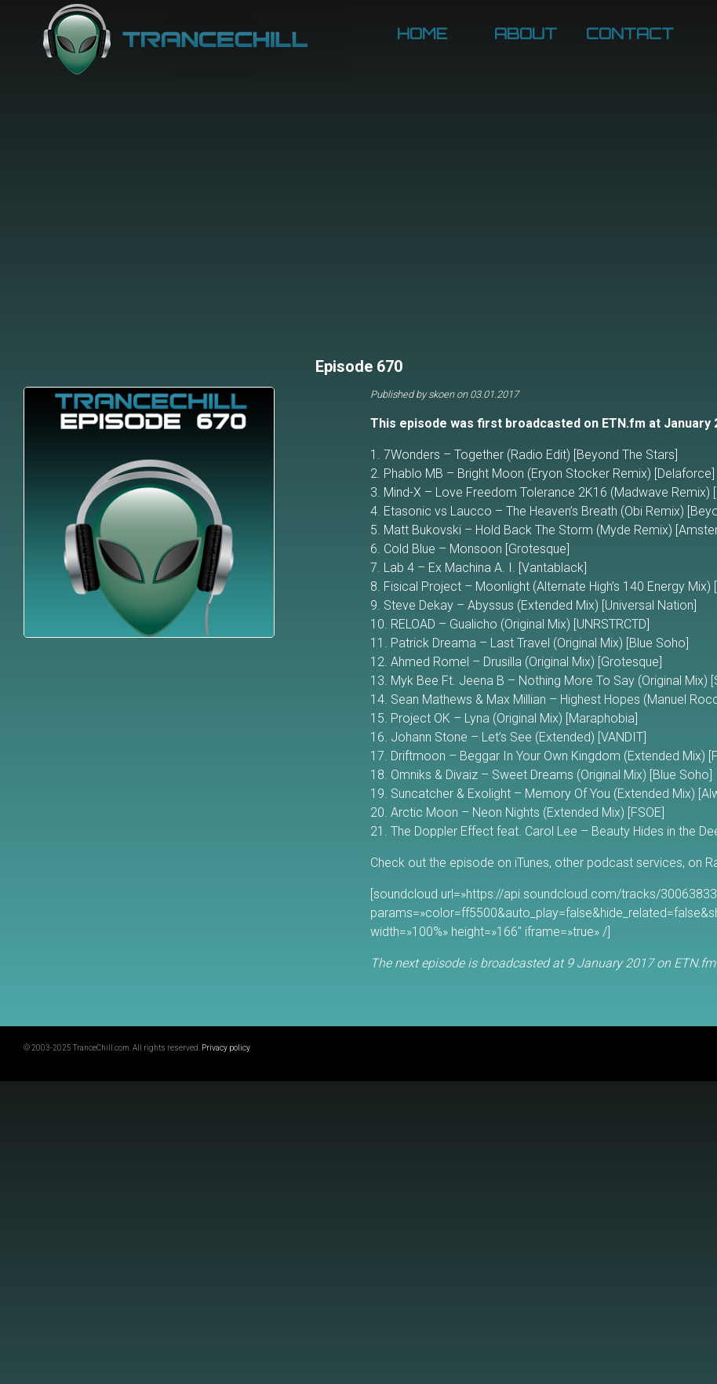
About (525, 33)
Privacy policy (226, 1047)
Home (422, 33)
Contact (630, 33)
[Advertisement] (359, 235)
